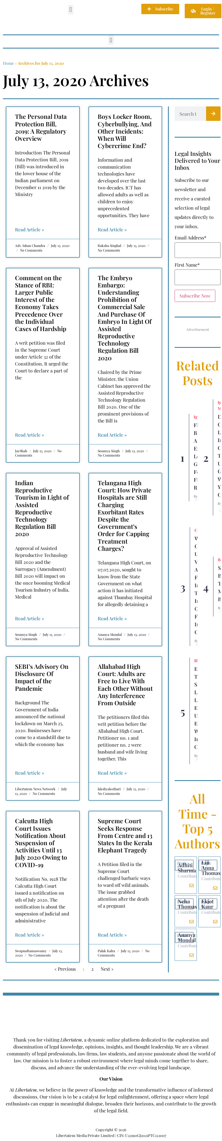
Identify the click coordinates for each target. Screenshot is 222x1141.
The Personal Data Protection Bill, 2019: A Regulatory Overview (41, 127)
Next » (107, 969)
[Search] (213, 113)
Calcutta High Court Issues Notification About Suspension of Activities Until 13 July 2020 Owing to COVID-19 (41, 842)
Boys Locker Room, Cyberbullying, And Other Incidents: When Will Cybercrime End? (125, 130)
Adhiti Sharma (187, 868)
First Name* (187, 265)
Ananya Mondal (187, 937)
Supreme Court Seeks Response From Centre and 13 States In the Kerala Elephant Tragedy (125, 835)
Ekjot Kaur (207, 904)
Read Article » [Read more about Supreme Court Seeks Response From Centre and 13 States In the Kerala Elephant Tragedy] (112, 935)
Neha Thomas (187, 904)
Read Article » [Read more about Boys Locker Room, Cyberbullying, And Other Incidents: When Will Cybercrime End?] (112, 229)
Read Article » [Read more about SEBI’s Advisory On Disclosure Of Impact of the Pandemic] (29, 773)
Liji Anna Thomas (211, 868)
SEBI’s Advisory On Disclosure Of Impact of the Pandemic (42, 677)
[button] (70, 9)
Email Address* (190, 237)
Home (8, 63)
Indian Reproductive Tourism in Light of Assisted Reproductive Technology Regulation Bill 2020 (42, 508)
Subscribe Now (195, 296)
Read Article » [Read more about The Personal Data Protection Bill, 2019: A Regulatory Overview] (29, 229)
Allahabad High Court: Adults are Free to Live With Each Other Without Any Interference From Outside (125, 684)
